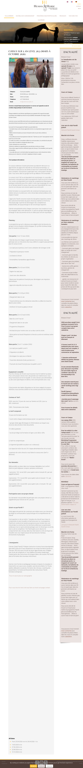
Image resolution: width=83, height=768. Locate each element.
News (79, 8)
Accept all (33, 766)
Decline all (41, 766)
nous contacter (66, 301)
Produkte (63, 16)
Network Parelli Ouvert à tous (70, 130)
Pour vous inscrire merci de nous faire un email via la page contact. (30, 587)
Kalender (41, 20)
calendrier (68, 307)
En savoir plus (76, 46)
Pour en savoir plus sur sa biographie (20, 576)
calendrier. (68, 476)
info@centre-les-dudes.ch (26, 101)
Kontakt (78, 6)
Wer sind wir (73, 16)
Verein (79, 4)
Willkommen (9, 16)
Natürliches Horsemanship (25, 16)
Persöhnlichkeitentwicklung (47, 16)
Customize (49, 766)
